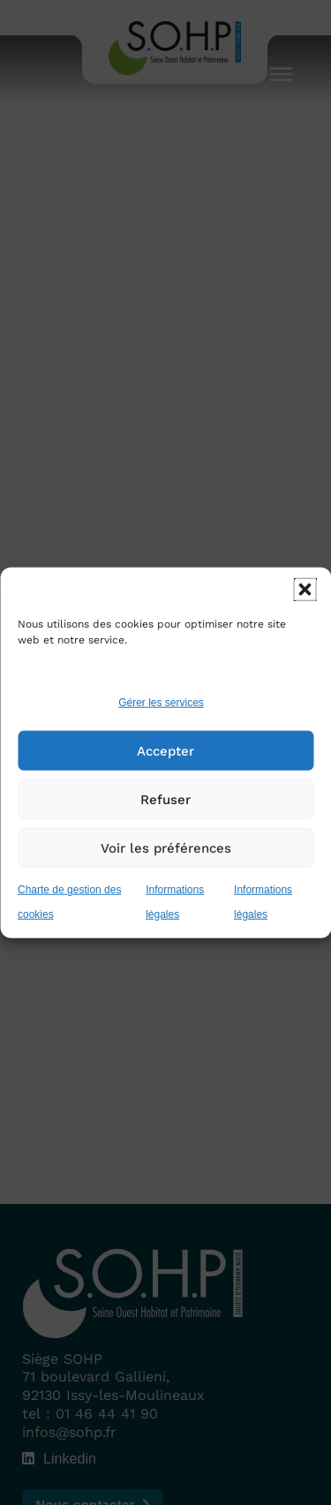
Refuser (165, 800)
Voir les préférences (166, 848)
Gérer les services (161, 702)
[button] (304, 589)
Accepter (165, 751)
